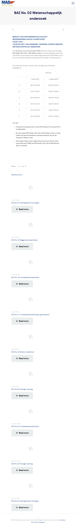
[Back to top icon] (38, 518)
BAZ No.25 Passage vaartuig (22, 389)
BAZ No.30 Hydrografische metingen (25, 203)
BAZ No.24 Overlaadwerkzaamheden (25, 426)
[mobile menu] (73, 3)
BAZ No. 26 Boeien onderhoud (22, 352)
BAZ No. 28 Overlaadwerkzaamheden (25, 277)
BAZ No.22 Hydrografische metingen (25, 501)
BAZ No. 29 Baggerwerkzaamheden (24, 240)
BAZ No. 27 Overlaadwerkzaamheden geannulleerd (30, 315)
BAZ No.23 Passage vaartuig (22, 464)
